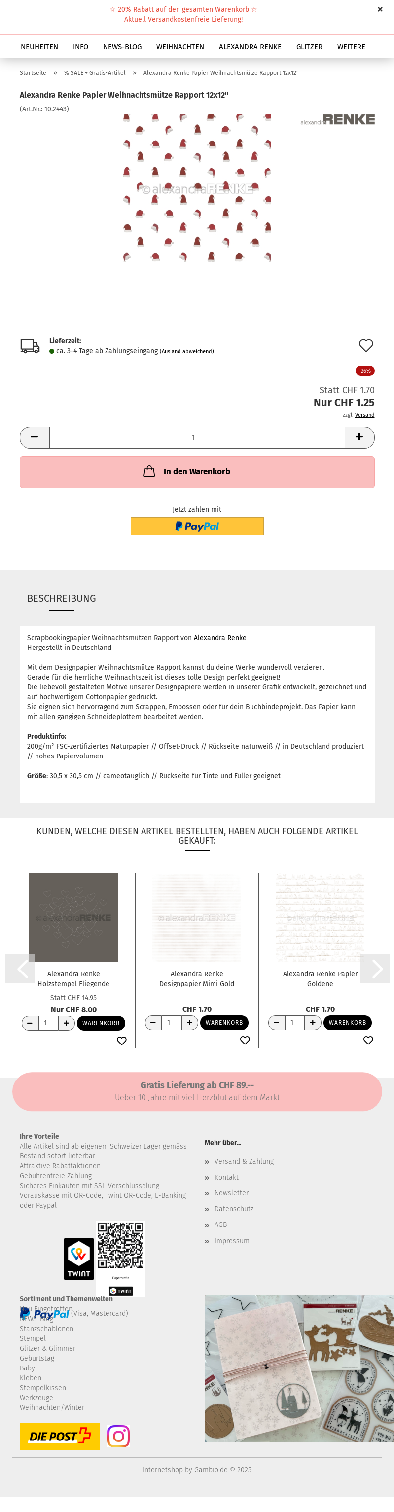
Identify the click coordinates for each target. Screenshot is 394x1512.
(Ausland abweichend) (187, 351)
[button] (34, 438)
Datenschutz (234, 1209)
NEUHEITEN (39, 46)
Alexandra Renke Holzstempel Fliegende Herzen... (73, 978)
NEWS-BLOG (122, 46)
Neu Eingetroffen (46, 1309)
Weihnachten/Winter (52, 1408)
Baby (27, 1368)
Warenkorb (101, 1023)
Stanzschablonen (46, 1329)
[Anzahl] (197, 438)
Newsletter (232, 1193)
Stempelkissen (43, 1388)
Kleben (30, 1378)
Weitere (351, 46)
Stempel (33, 1338)
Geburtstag (37, 1358)
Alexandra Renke (220, 638)
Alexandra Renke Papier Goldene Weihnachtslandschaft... (320, 978)
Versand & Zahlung (244, 1161)
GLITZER (309, 46)
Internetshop (163, 1470)
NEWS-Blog (36, 1319)
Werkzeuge (36, 1398)
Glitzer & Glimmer (47, 1348)
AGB (221, 1225)
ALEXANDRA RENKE (250, 46)
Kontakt (227, 1177)
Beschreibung (61, 598)
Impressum (232, 1241)
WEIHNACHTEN (180, 46)
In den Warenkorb (186, 471)
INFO (80, 46)
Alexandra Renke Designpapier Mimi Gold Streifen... (196, 978)
